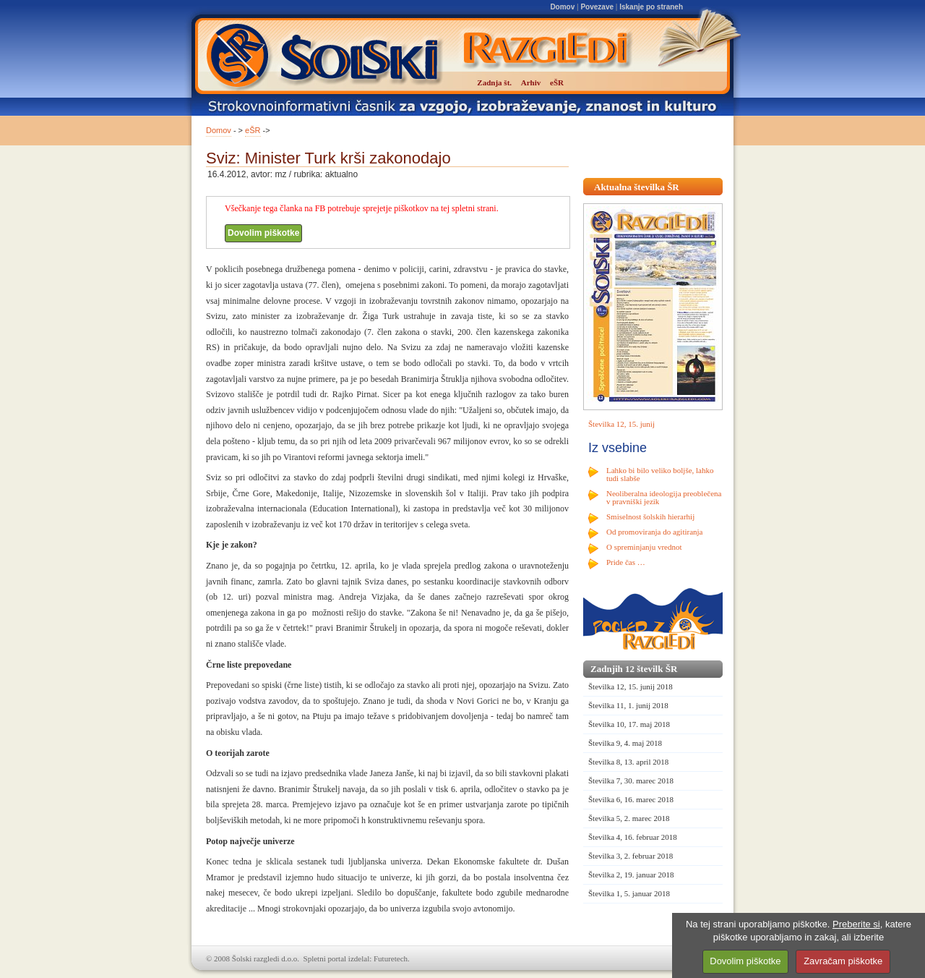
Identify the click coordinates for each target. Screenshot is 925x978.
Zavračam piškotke (843, 961)
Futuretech (391, 958)
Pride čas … (625, 562)
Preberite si (856, 924)
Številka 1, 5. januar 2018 (629, 893)
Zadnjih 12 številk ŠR (633, 668)
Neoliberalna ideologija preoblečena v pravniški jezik (663, 497)
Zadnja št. (494, 82)
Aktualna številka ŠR (636, 187)
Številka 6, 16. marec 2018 (631, 799)
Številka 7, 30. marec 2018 (631, 780)
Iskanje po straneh (651, 7)
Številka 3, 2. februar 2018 (630, 855)
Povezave (597, 7)
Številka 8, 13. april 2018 (628, 761)
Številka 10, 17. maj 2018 (629, 724)
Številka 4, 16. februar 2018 (632, 837)
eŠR (252, 130)
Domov (562, 7)
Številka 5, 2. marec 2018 (628, 818)
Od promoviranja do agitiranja (654, 531)
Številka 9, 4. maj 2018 (625, 743)
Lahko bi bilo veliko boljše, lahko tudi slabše (659, 474)
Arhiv (531, 82)
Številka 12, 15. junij (621, 424)
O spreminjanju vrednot (643, 547)
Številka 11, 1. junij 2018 (628, 705)
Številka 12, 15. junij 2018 (630, 686)
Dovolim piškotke (263, 233)
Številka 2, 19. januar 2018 (631, 874)
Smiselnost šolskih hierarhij (650, 516)
